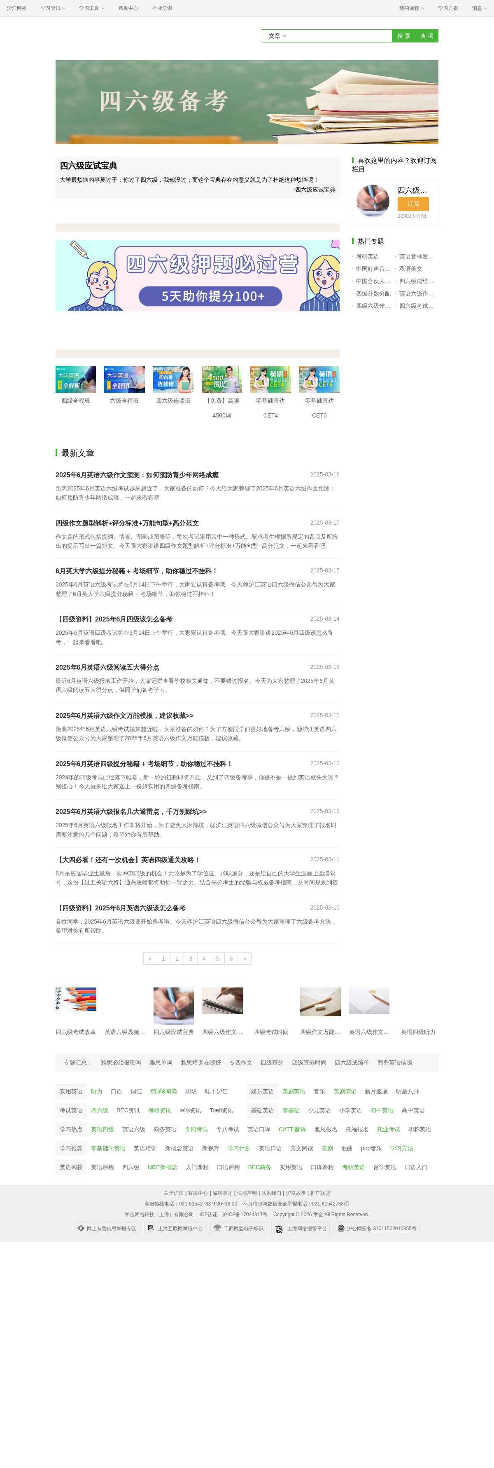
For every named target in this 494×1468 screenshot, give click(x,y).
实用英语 (71, 1091)
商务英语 (165, 1129)
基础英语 (262, 1110)
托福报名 (357, 1129)
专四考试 (196, 1129)
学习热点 (71, 1129)
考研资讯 (159, 1110)
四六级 (99, 1110)
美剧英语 (293, 1091)
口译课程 (322, 1167)
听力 (97, 1091)
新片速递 (376, 1091)
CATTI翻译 (292, 1129)
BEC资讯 (128, 1110)
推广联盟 (320, 1193)
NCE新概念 (162, 1167)
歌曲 (347, 1148)
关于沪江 (174, 1193)
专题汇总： (78, 1062)
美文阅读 (301, 1148)
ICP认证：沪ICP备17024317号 (233, 1214)
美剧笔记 (345, 1091)
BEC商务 (260, 1167)
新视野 (210, 1148)
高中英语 (413, 1110)
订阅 (413, 203)
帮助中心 (128, 8)
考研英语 (353, 1167)
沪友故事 (296, 1193)
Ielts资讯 (190, 1110)
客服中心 (198, 1193)
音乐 (319, 1091)
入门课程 (197, 1167)
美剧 (327, 1148)
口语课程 (228, 1167)
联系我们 (271, 1193)
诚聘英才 (223, 1193)
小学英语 (350, 1110)
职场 (191, 1091)
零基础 (291, 1110)
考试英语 (71, 1110)
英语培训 (145, 1148)
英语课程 (102, 1167)
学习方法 (401, 1148)
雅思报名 (326, 1129)
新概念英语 (179, 1148)
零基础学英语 (108, 1148)
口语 (116, 1091)
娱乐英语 (262, 1091)
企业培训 (162, 8)
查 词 (426, 36)
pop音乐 (371, 1148)
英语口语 (270, 1148)
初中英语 (382, 1110)
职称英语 (419, 1129)
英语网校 (71, 1167)
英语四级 (102, 1129)
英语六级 (133, 1129)
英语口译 (258, 1129)
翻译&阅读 (163, 1091)
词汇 (136, 1091)
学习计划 (239, 1148)
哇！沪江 (216, 1091)
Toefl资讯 (221, 1110)
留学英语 (384, 1167)
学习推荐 (71, 1148)
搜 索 (403, 36)
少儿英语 (319, 1110)
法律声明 (247, 1193)
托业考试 (388, 1129)
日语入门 (416, 1167)
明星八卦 (407, 1091)
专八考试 (227, 1129)
